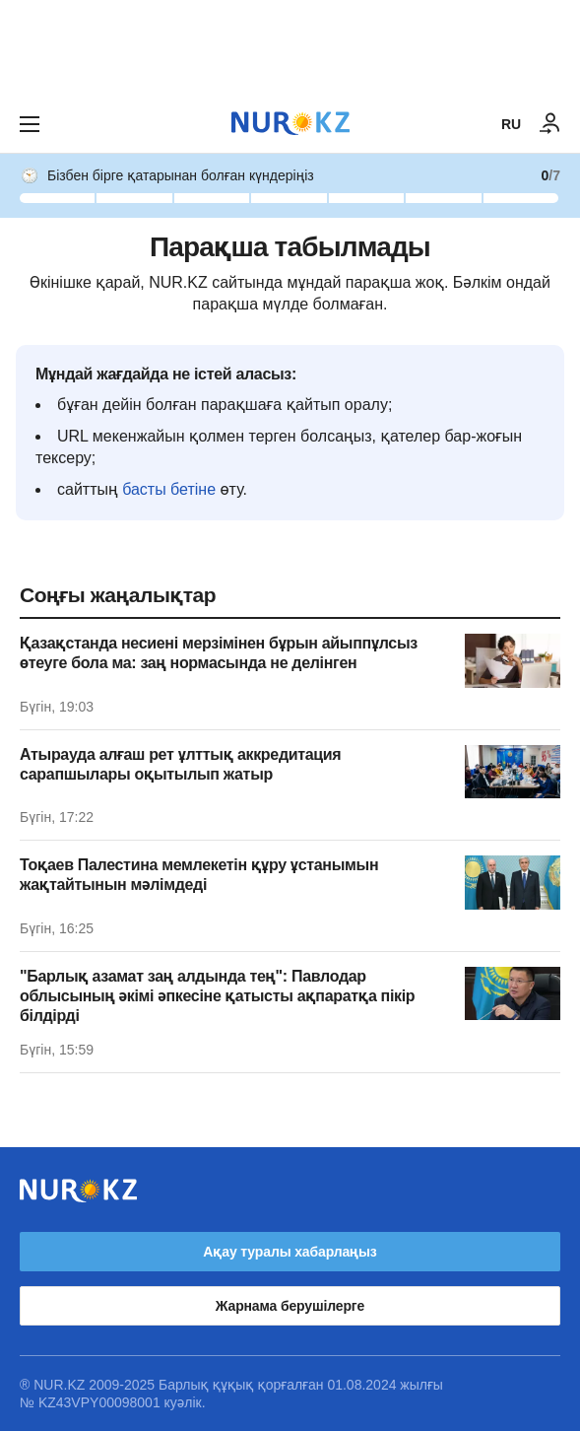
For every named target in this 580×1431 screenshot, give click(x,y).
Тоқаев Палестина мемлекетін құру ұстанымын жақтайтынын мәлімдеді (199, 874)
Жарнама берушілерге (290, 1306)
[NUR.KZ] (290, 123)
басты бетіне (169, 489)
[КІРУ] (550, 124)
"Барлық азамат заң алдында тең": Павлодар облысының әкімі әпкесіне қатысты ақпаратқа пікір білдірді (217, 996)
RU (511, 124)
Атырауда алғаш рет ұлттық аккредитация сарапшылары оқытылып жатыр (180, 764)
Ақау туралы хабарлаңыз (289, 1252)
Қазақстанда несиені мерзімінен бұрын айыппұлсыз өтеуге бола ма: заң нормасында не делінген (219, 653)
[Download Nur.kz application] (290, 47)
